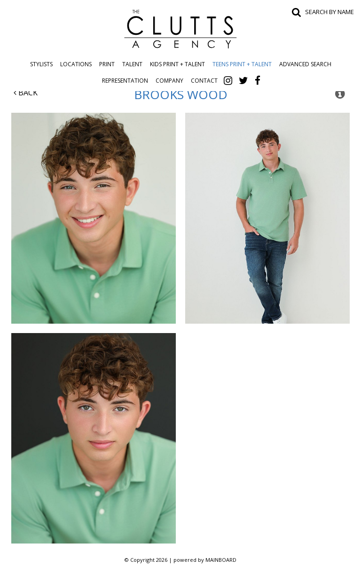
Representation (125, 81)
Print (107, 64)
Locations (76, 64)
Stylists (41, 64)
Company (169, 81)
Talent (132, 64)
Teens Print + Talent (242, 64)
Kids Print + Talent (177, 64)
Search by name (329, 12)
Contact (204, 81)
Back (26, 92)
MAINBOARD (220, 559)
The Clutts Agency (180, 29)
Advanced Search (305, 64)
